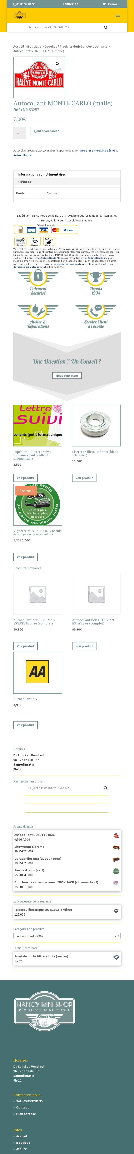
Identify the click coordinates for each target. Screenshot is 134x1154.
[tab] (67, 174)
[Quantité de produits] (19, 133)
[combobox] (66, 936)
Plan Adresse (26, 1114)
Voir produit (25, 478)
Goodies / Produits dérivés (64, 46)
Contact (22, 1107)
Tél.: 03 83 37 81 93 (29, 1101)
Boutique (34, 46)
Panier (112, 4)
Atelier (21, 1149)
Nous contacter (67, 375)
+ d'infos (24, 181)
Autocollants (97, 46)
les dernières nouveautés (68, 263)
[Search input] (65, 27)
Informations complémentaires (42, 174)
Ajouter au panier (46, 131)
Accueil (18, 46)
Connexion (70, 3)
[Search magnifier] (106, 27)
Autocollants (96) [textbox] (65, 936)
